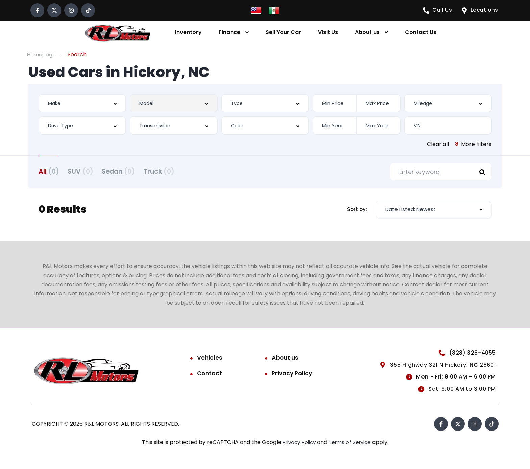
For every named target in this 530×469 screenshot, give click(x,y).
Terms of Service (352, 444)
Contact (209, 375)
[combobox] (82, 103)
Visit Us (328, 32)
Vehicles (209, 359)
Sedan (135, 171)
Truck (184, 171)
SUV (89, 171)
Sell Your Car (283, 32)
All (49, 171)
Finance (229, 32)
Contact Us (420, 32)
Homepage (42, 54)
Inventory (188, 32)
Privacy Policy (292, 375)
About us (367, 32)
